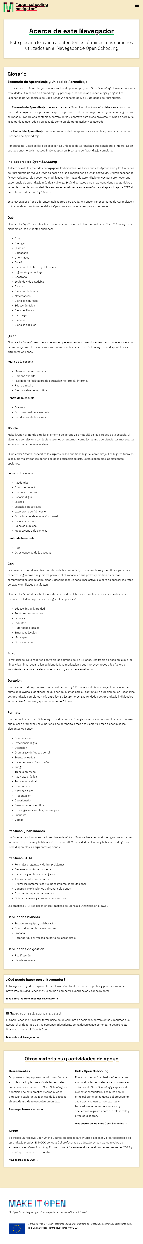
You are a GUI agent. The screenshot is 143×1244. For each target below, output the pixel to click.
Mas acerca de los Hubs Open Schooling (99, 1123)
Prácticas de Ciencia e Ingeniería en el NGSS (80, 905)
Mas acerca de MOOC (22, 1159)
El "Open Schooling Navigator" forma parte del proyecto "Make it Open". (48, 1211)
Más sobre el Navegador (21, 1037)
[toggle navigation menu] (137, 5)
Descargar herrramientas (24, 1108)
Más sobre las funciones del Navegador (30, 998)
